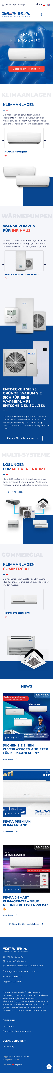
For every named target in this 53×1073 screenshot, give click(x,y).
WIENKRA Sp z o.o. (22, 1057)
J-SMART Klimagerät (16, 151)
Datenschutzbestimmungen (17, 1031)
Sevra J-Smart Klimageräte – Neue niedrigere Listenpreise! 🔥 (25, 903)
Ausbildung (8, 1046)
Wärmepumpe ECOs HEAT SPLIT (22, 274)
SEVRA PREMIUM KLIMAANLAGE (17, 823)
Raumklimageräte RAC (17, 612)
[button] (41, 14)
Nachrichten (9, 1026)
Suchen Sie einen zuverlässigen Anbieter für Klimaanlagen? (25, 749)
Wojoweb (17, 1065)
